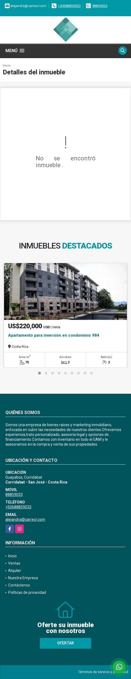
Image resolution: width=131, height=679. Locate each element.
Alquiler (14, 570)
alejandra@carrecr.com (25, 519)
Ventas (14, 563)
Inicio (7, 65)
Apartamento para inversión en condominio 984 (53, 335)
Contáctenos (19, 585)
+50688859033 (69, 6)
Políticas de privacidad (27, 592)
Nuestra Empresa (23, 578)
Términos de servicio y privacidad (103, 672)
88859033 (99, 6)
